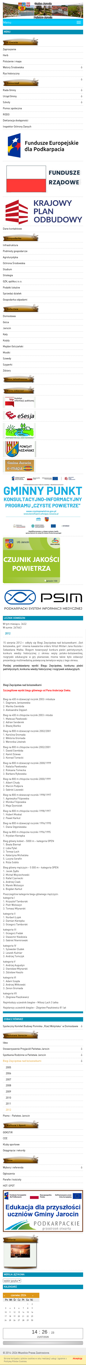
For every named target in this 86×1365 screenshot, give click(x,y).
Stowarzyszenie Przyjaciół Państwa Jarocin (26, 1048)
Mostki (6, 352)
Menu (7, 22)
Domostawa (9, 316)
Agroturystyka (10, 257)
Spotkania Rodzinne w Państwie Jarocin (24, 1055)
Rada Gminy (9, 90)
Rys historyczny (11, 73)
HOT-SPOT (9, 1185)
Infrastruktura (10, 245)
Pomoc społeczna (12, 108)
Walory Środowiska (13, 67)
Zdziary (7, 370)
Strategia (8, 275)
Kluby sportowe (11, 1144)
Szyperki (7, 364)
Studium (7, 269)
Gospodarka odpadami (15, 299)
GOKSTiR (8, 1132)
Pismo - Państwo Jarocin (16, 1115)
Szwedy (7, 358)
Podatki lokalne (11, 287)
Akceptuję (77, 1358)
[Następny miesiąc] (32, 1295)
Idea (5, 1042)
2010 (8, 1097)
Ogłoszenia (9, 1173)
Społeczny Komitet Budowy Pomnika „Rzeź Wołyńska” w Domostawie (40, 1026)
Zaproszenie (9, 49)
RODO (6, 114)
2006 (8, 1073)
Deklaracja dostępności (15, 120)
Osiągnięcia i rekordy (14, 1150)
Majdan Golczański (13, 346)
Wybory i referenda (13, 1167)
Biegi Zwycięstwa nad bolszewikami (22, 1060)
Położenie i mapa (12, 61)
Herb (5, 55)
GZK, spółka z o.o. (12, 281)
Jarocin (7, 328)
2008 (8, 1085)
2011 (8, 1103)
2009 (8, 1091)
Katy (5, 334)
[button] (81, 68)
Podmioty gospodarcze (15, 251)
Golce (6, 322)
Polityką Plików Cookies (15, 1361)
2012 (8, 1109)
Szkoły (6, 102)
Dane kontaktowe (12, 228)
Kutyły (6, 340)
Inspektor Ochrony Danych (17, 126)
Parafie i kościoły (12, 1179)
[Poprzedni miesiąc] (4, 1295)
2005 (8, 1067)
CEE (5, 1138)
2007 (8, 1079)
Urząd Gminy (10, 96)
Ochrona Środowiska (14, 263)
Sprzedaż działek (12, 293)
